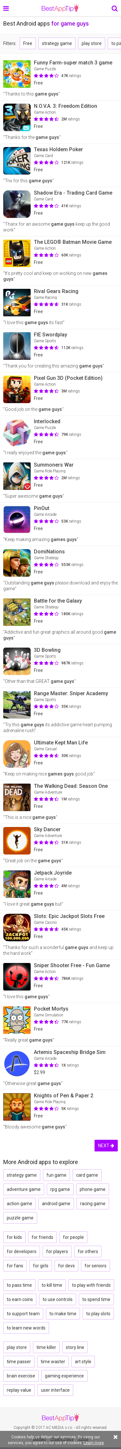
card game (87, 1175)
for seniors (95, 1265)
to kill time (52, 1285)
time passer (19, 1361)
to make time (62, 1313)
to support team (23, 1313)
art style (83, 1361)
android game (56, 1203)
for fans (15, 1265)
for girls (40, 1265)
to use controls (58, 1299)
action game (19, 1203)
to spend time (96, 1299)
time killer (46, 1347)
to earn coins (20, 1299)
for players (57, 1251)
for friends (42, 1237)
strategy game (57, 43)
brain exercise (21, 1375)
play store (92, 43)
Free (27, 43)
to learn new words (26, 1327)
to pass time (19, 1285)
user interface (55, 1390)
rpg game (60, 1189)
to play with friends (91, 1285)
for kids (14, 1237)
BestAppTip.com (60, 8)
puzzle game (20, 1217)
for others (88, 1251)
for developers (21, 1251)
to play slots (98, 1313)
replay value (19, 1390)
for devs (66, 1265)
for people (73, 1237)
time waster (53, 1361)
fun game (56, 1175)
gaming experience (64, 1375)
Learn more (94, 1443)
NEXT (106, 1145)
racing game (93, 1203)
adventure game (24, 1189)
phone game (93, 1189)
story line (75, 1347)
